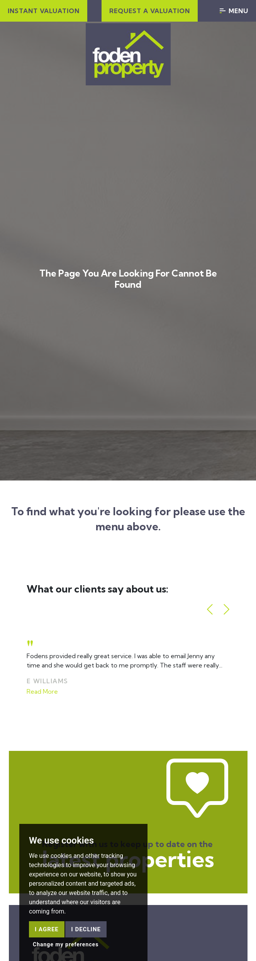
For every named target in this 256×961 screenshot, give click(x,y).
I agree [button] (47, 929)
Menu (234, 11)
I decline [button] (86, 929)
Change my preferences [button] (65, 944)
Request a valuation (149, 11)
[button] (210, 609)
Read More (42, 691)
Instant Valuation (44, 11)
